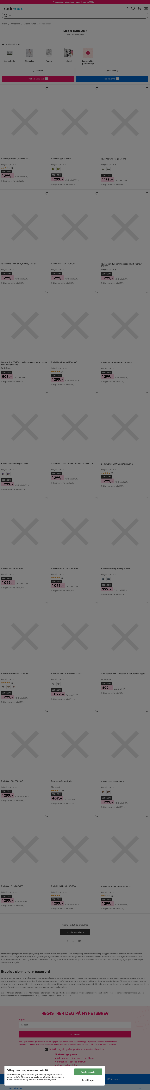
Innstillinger (88, 1080)
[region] (54, 1076)
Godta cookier (88, 1072)
